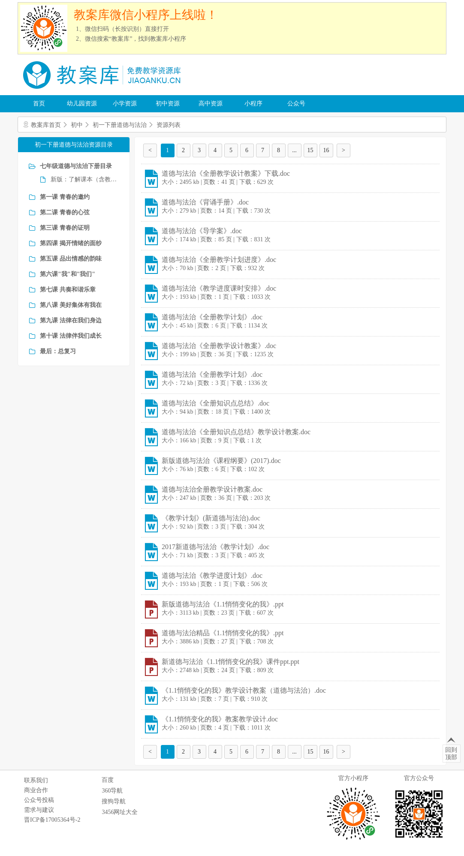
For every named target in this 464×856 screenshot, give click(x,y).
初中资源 (168, 103)
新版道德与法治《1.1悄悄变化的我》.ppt (222, 604)
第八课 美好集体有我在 (71, 305)
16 (326, 150)
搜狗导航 (114, 801)
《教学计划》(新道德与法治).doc (211, 518)
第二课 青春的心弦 (65, 212)
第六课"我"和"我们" (67, 274)
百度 (108, 780)
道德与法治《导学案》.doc (202, 230)
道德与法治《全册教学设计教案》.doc (219, 345)
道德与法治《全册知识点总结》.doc (215, 403)
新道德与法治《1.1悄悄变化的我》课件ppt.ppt (230, 661)
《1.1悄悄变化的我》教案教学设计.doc (220, 719)
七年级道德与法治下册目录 (76, 166)
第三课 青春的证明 (65, 228)
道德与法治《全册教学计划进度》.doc (219, 259)
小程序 (253, 103)
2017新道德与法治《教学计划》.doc (215, 546)
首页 (39, 103)
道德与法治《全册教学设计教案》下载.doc (226, 173)
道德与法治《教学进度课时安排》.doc (219, 288)
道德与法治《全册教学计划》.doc (212, 317)
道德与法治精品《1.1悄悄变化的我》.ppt (222, 633)
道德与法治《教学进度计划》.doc (212, 575)
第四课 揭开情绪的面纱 (71, 243)
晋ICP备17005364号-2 (52, 820)
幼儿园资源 (82, 103)
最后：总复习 (58, 351)
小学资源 (125, 103)
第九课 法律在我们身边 (71, 320)
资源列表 (169, 125)
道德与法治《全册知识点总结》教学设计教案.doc (236, 432)
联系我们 (36, 780)
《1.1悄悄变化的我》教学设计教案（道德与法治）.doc (244, 690)
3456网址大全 (120, 812)
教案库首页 (46, 125)
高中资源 (211, 103)
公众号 (296, 103)
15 (310, 150)
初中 (77, 125)
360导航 (112, 790)
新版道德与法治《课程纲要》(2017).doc (221, 460)
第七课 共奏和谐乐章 (68, 289)
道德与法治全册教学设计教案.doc (212, 489)
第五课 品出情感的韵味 (71, 258)
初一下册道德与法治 (120, 125)
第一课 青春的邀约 (65, 197)
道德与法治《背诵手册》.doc (205, 202)
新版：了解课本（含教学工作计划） (85, 179)
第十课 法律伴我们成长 (71, 336)
